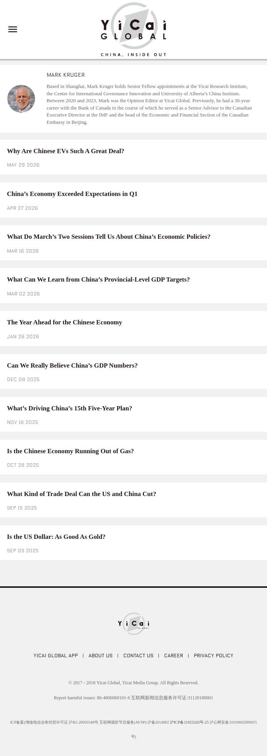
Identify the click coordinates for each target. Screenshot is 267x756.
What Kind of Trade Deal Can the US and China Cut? (81, 494)
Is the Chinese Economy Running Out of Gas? (70, 451)
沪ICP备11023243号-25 (189, 722)
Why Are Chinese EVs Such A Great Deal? (65, 151)
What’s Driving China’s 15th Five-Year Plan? (69, 408)
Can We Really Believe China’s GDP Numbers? (72, 365)
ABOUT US (101, 655)
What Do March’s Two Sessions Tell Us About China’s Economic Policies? (108, 236)
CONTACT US (138, 655)
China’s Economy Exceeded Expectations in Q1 (72, 193)
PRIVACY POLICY (213, 655)
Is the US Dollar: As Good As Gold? (56, 536)
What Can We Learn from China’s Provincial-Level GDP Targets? (98, 279)
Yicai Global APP (56, 655)
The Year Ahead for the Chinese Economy (64, 322)
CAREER (173, 655)
